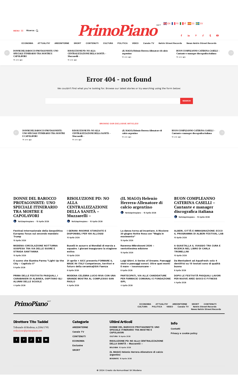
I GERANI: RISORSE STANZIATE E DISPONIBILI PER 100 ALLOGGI (86, 231)
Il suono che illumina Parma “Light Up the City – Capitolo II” (38, 261)
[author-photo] (15, 220)
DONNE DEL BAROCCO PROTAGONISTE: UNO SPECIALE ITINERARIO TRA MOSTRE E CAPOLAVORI (35, 52)
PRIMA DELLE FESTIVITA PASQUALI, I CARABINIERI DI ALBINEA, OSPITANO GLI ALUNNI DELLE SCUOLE (37, 277)
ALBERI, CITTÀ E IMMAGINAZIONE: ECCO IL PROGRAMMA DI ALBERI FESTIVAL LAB (198, 231)
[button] (32, 29)
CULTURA (114, 335)
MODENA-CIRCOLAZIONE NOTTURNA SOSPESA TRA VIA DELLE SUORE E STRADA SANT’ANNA (35, 247)
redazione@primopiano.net (27, 329)
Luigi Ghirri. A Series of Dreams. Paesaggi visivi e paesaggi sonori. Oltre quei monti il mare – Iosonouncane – (146, 262)
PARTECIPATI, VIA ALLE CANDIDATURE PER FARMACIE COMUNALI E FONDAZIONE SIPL (146, 277)
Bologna (114, 346)
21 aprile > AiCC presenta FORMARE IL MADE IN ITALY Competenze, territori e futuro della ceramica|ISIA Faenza (90, 262)
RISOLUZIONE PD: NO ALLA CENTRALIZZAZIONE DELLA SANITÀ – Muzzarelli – (87, 52)
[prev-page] (7, 51)
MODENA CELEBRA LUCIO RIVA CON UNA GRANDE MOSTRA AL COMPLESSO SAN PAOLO (91, 277)
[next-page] (231, 51)
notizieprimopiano (26, 220)
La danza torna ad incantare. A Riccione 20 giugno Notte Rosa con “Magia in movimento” (144, 232)
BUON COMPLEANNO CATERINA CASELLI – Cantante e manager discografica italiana (198, 50)
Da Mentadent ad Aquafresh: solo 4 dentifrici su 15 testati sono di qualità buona (197, 262)
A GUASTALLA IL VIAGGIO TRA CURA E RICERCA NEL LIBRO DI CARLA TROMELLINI (197, 247)
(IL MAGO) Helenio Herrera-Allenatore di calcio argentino (145, 50)
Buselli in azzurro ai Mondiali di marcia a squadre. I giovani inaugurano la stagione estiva (92, 247)
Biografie (114, 357)
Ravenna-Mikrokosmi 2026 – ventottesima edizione (137, 246)
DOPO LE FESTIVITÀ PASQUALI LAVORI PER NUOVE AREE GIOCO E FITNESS (197, 275)
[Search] (186, 99)
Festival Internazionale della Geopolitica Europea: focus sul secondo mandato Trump (38, 232)
